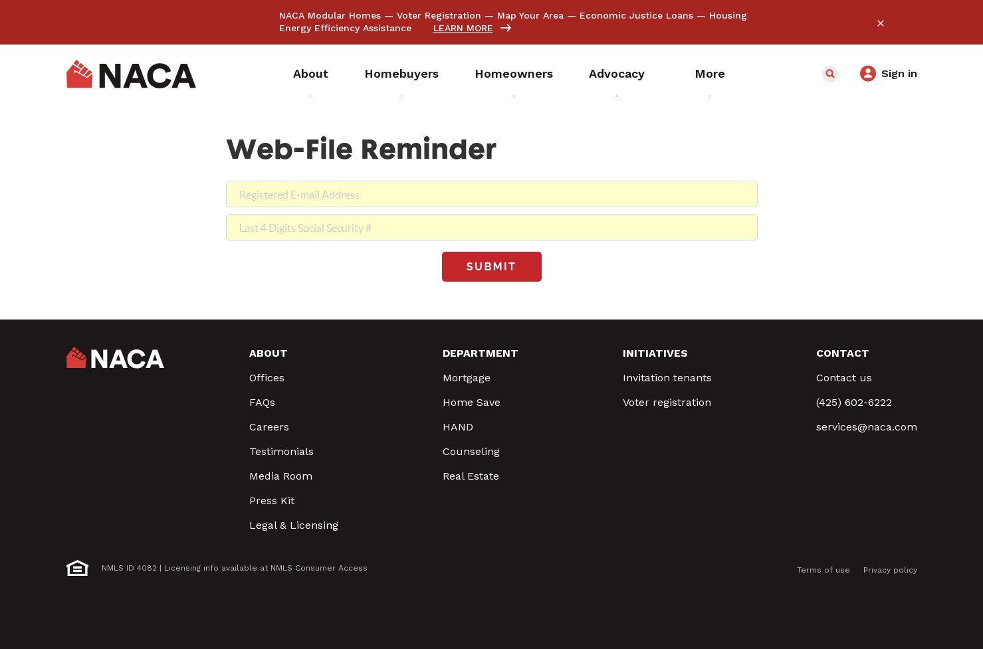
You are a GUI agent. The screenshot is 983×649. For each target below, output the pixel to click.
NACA (131, 74)
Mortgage (467, 377)
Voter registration (667, 402)
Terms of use (823, 570)
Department (480, 353)
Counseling (471, 451)
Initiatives (655, 353)
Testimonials (281, 451)
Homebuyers (401, 73)
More (710, 73)
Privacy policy (890, 570)
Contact (842, 353)
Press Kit (271, 500)
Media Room (280, 476)
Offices (266, 377)
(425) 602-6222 (854, 402)
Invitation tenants (667, 377)
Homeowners (514, 73)
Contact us (844, 377)
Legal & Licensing (293, 525)
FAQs (262, 402)
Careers (269, 426)
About (310, 73)
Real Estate (471, 476)
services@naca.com (866, 426)
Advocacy (617, 73)
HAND (458, 426)
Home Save (471, 402)
